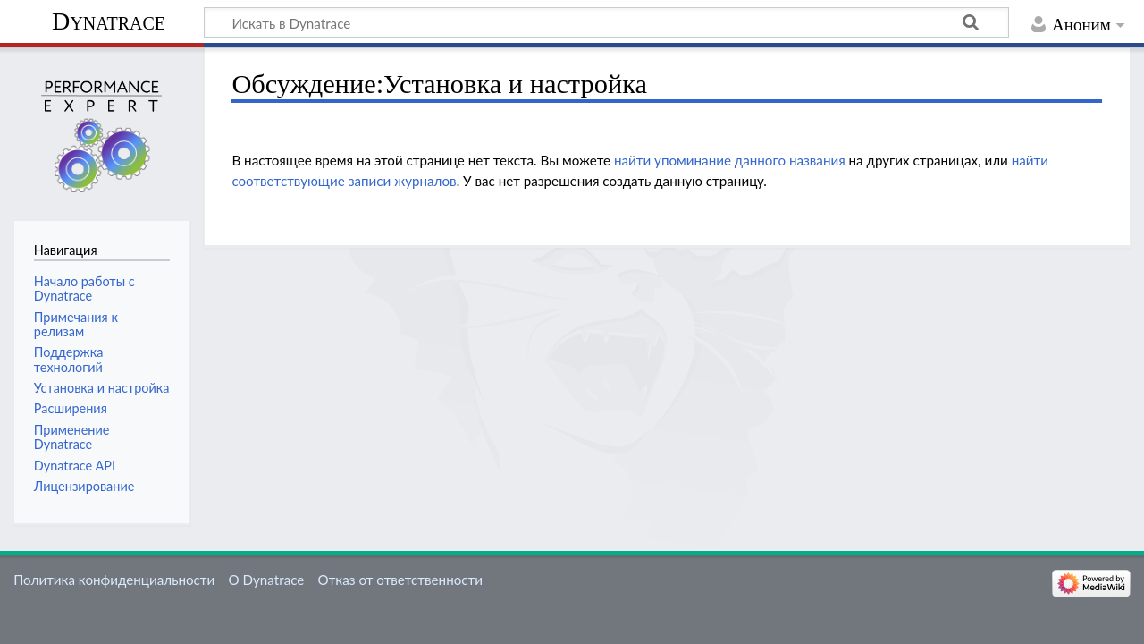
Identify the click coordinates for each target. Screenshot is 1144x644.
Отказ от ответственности (400, 580)
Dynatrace (108, 21)
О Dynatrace (266, 580)
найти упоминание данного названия (729, 160)
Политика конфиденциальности (113, 580)
